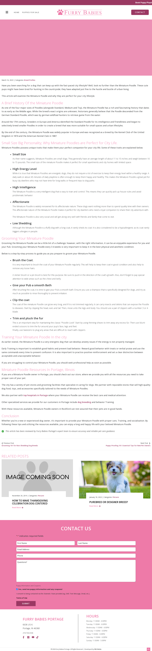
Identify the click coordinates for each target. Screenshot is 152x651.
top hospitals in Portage (35, 395)
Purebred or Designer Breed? (108, 502)
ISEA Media (97, 649)
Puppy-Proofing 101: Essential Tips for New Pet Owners (128, 445)
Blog (43, 57)
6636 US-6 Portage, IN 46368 (31, 626)
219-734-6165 (28, 633)
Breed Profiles (29, 80)
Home (16, 12)
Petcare (41, 496)
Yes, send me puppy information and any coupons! (40, 589)
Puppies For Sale (30, 12)
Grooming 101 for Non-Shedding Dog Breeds (20, 445)
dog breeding (84, 402)
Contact (140, 12)
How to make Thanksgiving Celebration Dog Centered (30, 502)
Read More (16, 507)
